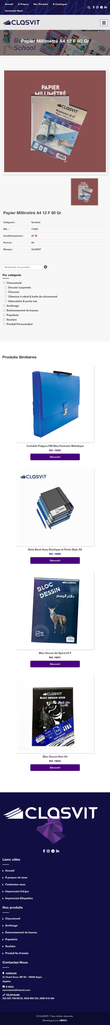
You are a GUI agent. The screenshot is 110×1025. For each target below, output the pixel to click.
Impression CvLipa (17, 891)
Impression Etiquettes (19, 898)
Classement (12, 918)
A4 (32, 242)
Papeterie (11, 939)
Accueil (9, 4)
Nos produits (40, 4)
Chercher (46, 268)
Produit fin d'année (17, 953)
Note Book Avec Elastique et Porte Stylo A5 (55, 549)
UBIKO (63, 1020)
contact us (50, 824)
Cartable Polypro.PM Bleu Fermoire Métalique (55, 445)
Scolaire (35, 222)
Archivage (11, 925)
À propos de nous (16, 877)
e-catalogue (60, 4)
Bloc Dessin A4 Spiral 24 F (55, 652)
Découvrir (55, 456)
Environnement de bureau (21, 932)
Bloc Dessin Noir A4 (55, 756)
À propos (23, 4)
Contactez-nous (14, 10)
